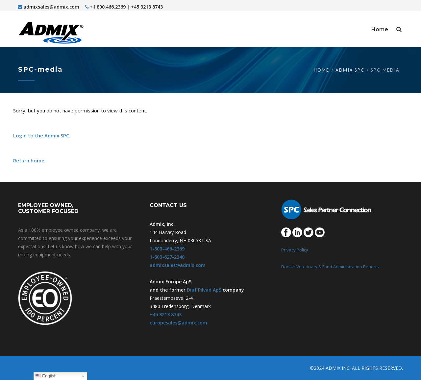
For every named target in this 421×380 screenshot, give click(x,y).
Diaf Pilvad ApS (204, 290)
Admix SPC (349, 70)
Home (321, 70)
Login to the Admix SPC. (41, 135)
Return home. (29, 160)
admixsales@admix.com (48, 7)
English (46, 376)
